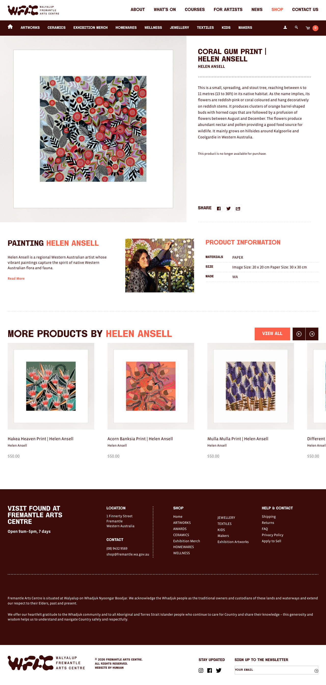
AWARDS (179, 529)
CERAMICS (57, 28)
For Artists (228, 10)
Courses (195, 10)
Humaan (118, 667)
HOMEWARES (126, 28)
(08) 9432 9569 (116, 548)
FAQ (265, 529)
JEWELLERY (179, 28)
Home (177, 516)
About (138, 10)
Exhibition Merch (90, 28)
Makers (245, 28)
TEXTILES (205, 28)
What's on (165, 10)
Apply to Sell (271, 541)
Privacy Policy (272, 535)
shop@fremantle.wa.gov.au (127, 554)
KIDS (226, 28)
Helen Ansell (211, 66)
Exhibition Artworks (233, 542)
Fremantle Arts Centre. (124, 659)
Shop (277, 10)
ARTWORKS (30, 28)
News (257, 10)
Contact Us (305, 10)
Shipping (269, 516)
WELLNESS (153, 28)
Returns (268, 523)
